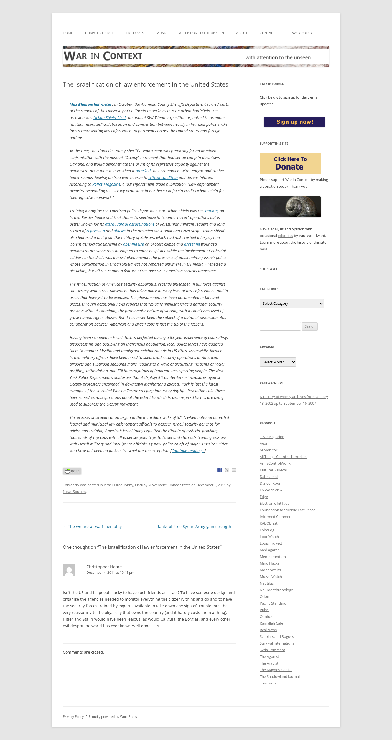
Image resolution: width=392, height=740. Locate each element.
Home (68, 33)
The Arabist (269, 663)
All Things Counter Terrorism (283, 456)
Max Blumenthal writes (91, 104)
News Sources (74, 491)
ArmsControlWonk (275, 463)
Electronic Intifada (274, 503)
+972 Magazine (272, 436)
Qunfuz (266, 616)
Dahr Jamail (269, 476)
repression (95, 230)
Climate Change (99, 33)
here (263, 248)
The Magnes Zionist (276, 669)
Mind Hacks (269, 563)
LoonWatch (269, 536)
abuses (120, 230)
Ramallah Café (271, 623)
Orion (264, 596)
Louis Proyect (271, 543)
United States (179, 484)
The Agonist (269, 656)
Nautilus (267, 583)
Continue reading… (188, 450)
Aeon (264, 443)
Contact (267, 33)
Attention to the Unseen (201, 33)
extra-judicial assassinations (129, 224)
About (242, 33)
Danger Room (271, 483)
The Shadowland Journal (280, 676)
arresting (192, 244)
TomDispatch (271, 683)
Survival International (277, 643)
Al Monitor (268, 449)
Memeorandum (273, 556)
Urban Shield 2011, (110, 117)
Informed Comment (276, 516)
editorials (285, 235)
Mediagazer (269, 549)
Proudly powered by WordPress (113, 716)
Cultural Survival (273, 469)
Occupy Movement (151, 484)
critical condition (163, 177)
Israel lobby (123, 484)
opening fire (133, 244)
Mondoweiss (270, 569)
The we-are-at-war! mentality (92, 526)
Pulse (264, 609)
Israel (108, 484)
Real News (268, 629)
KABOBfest (269, 523)
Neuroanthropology (276, 589)
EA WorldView (271, 489)
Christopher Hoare (104, 566)
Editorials (135, 33)
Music (161, 33)
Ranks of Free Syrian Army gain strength (196, 526)
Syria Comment (272, 649)
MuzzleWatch (271, 576)
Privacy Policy (299, 33)
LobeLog (267, 529)
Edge (264, 496)
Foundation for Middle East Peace (287, 509)
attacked (143, 170)
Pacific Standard (273, 603)
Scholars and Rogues (277, 636)
